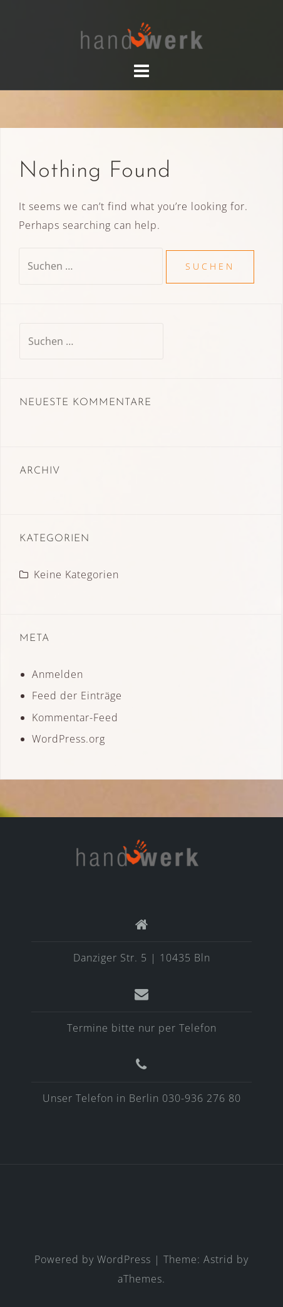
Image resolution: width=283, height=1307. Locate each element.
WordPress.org (68, 739)
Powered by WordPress (92, 1259)
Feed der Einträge (77, 695)
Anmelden (57, 674)
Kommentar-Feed (75, 717)
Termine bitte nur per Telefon (142, 1028)
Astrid (218, 1259)
